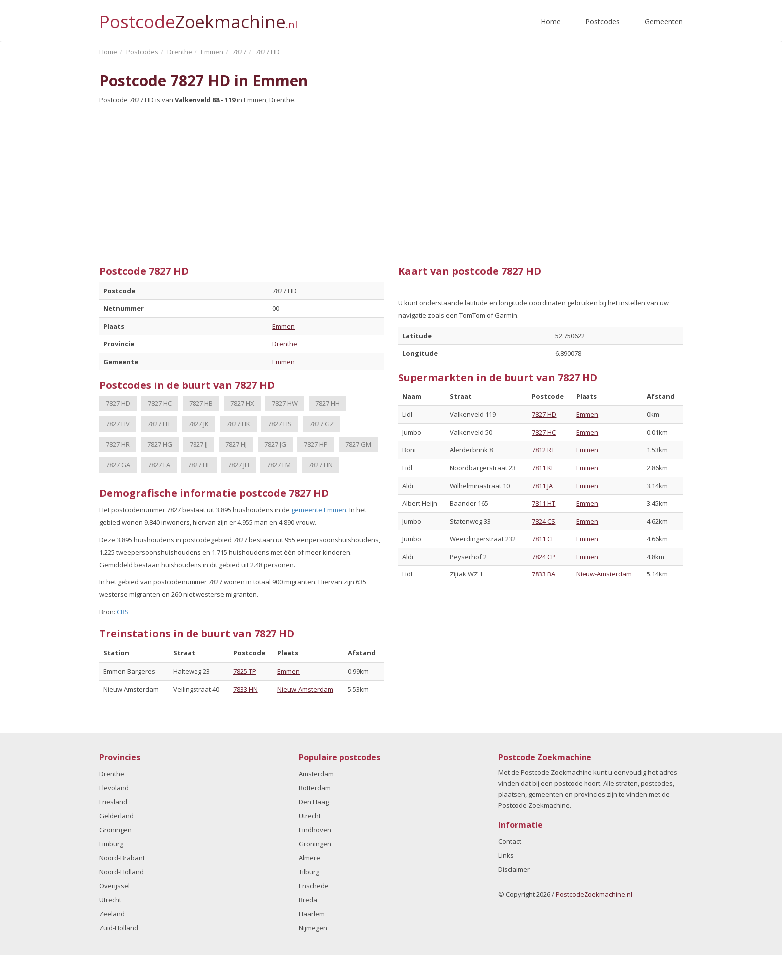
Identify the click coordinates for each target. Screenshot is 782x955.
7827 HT (159, 423)
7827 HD (118, 403)
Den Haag (314, 801)
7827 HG (159, 444)
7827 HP (316, 444)
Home (551, 21)
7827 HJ (236, 444)
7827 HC (160, 403)
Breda (308, 899)
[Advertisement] (391, 181)
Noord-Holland (121, 871)
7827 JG (275, 444)
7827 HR (118, 444)
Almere (309, 857)
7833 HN (245, 689)
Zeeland (112, 913)
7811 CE (543, 538)
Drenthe (284, 343)
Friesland (113, 801)
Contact (509, 841)
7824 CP (543, 556)
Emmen (283, 326)
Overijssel (114, 885)
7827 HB (201, 403)
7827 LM (279, 464)
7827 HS (280, 423)
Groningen (115, 829)
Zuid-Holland (118, 927)
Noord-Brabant (122, 857)
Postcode (198, 17)
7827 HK (238, 423)
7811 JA (542, 485)
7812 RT (543, 449)
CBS (123, 611)
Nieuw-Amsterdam (305, 689)
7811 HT (543, 503)
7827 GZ (321, 423)
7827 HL (199, 464)
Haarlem (312, 913)
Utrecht (110, 899)
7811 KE (543, 467)
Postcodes (603, 21)
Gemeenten (664, 21)
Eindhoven (315, 829)
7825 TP (244, 671)
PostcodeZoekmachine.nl (594, 894)
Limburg (111, 843)
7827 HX (242, 403)
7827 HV (118, 423)
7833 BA (543, 574)
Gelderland (116, 815)
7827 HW (285, 403)
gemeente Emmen (318, 509)
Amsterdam (316, 773)
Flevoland (114, 787)
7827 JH (238, 464)
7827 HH (327, 403)
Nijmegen (313, 927)
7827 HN (320, 464)
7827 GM (358, 444)
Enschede (314, 885)
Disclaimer (514, 869)
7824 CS (543, 521)
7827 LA (159, 464)
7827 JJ (199, 444)
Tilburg (309, 871)
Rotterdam (315, 787)
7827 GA (118, 464)
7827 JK (198, 423)
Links (506, 855)
